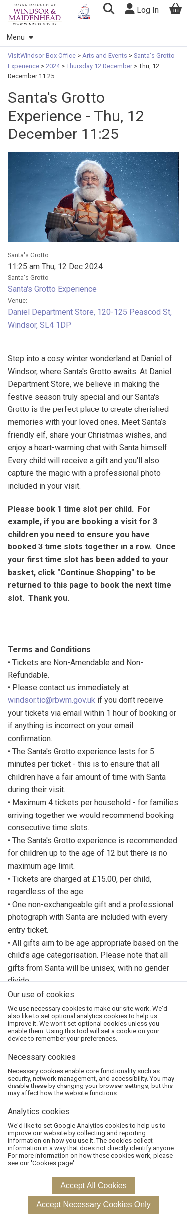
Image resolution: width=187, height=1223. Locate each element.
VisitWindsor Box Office (42, 55)
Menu (20, 37)
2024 (52, 66)
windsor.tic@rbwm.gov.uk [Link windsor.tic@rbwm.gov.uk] (51, 700)
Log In (142, 9)
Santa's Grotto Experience (52, 289)
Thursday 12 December (99, 66)
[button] (108, 10)
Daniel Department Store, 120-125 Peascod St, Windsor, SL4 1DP (90, 318)
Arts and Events (105, 55)
